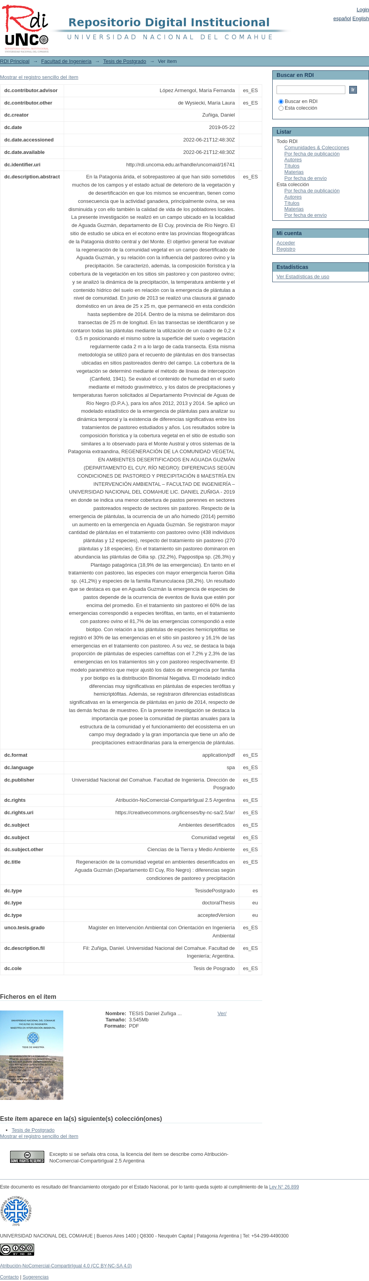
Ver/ (222, 1013)
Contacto (9, 1277)
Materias (294, 172)
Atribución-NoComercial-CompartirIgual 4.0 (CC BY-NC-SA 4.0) (66, 1266)
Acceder (286, 243)
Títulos (291, 166)
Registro (286, 249)
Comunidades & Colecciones (316, 147)
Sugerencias (36, 1277)
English (360, 18)
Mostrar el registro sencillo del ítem (39, 77)
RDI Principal (15, 61)
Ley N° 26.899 (284, 1187)
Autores (293, 159)
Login (363, 9)
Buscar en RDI (298, 101)
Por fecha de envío (305, 178)
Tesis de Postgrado (124, 61)
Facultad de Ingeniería (66, 61)
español (342, 18)
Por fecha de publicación (311, 154)
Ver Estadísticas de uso (303, 276)
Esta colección (297, 108)
